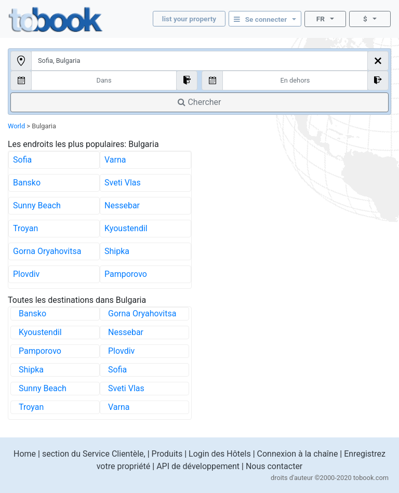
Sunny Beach (37, 205)
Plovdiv (26, 274)
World (16, 126)
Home (25, 454)
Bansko (27, 183)
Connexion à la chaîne (297, 454)
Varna (115, 160)
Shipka (116, 251)
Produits (167, 454)
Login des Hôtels (220, 454)
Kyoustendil (126, 228)
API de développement (198, 466)
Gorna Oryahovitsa (47, 251)
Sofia (22, 160)
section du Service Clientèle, (93, 454)
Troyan (25, 228)
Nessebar (122, 205)
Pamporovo (125, 274)
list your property (189, 19)
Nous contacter (274, 466)
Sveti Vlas (122, 183)
